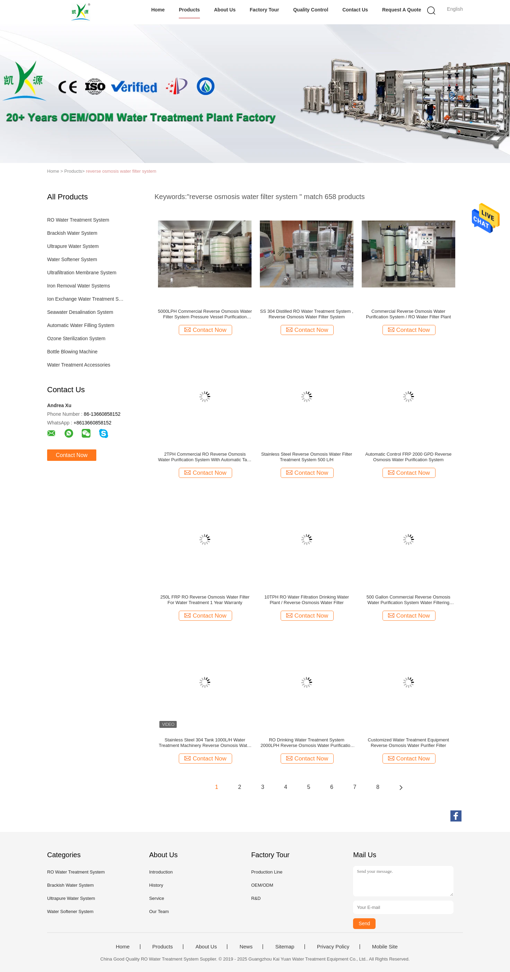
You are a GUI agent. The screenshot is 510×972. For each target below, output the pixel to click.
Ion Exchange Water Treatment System (86, 299)
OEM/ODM (262, 885)
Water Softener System (72, 259)
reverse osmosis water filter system (121, 171)
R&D (256, 898)
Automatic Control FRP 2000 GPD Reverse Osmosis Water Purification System (408, 456)
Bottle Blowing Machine (72, 351)
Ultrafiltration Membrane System (81, 272)
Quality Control (310, 9)
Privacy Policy (333, 946)
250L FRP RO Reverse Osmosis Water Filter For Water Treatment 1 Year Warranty (204, 599)
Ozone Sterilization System (76, 338)
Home (158, 9)
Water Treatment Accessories (78, 365)
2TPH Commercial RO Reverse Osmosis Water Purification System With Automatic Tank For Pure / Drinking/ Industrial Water (205, 457)
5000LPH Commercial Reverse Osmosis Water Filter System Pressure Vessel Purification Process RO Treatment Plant (205, 314)
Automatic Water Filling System (80, 325)
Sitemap (284, 946)
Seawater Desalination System (80, 312)
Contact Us (355, 9)
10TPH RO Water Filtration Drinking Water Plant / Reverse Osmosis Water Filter (306, 599)
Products (189, 9)
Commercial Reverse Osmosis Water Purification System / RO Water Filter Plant (408, 314)
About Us (225, 9)
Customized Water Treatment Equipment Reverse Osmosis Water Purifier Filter (408, 742)
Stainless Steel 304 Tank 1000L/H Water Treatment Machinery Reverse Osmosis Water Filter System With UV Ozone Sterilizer (205, 742)
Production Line (266, 872)
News (246, 946)
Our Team (159, 911)
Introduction (161, 872)
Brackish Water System (72, 233)
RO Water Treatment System (78, 220)
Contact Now (72, 455)
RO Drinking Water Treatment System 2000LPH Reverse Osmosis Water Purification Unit (307, 742)
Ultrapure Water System (73, 246)
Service (156, 898)
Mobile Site (385, 946)
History (156, 885)
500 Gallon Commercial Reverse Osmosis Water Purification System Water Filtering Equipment (408, 599)
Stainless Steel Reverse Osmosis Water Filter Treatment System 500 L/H (306, 456)
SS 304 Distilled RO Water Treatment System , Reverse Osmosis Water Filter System (306, 314)
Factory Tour (264, 9)
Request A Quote (401, 9)
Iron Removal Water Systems (78, 286)
